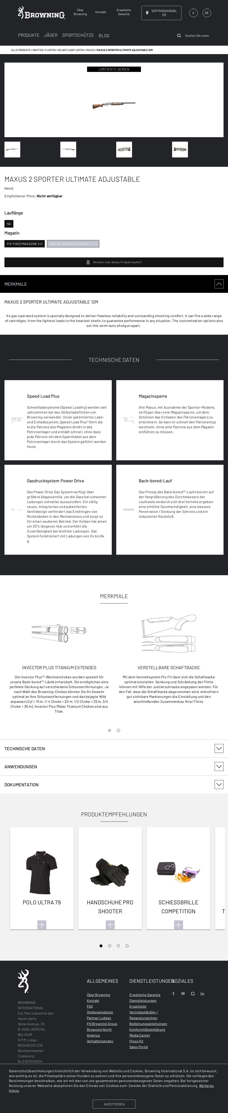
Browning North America (99, 1032)
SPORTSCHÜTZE (78, 35)
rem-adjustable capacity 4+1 (73, 244)
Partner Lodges (99, 1018)
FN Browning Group (102, 1023)
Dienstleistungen (143, 1000)
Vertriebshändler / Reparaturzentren (143, 1015)
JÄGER (50, 35)
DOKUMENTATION (114, 784)
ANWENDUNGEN (114, 766)
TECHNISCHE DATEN (114, 748)
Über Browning (98, 995)
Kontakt (93, 1000)
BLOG (104, 35)
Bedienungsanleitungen (148, 1023)
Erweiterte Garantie (145, 995)
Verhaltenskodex (100, 1041)
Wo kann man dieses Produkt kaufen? (114, 262)
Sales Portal (138, 1047)
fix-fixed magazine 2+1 (24, 244)
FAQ (90, 1006)
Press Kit (136, 1041)
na (9, 224)
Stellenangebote (100, 1012)
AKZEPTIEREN (114, 1104)
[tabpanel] (114, 507)
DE (207, 13)
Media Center (139, 1035)
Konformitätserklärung (147, 1029)
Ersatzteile (138, 1006)
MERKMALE (114, 283)
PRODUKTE (28, 35)
